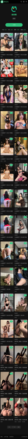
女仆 (19, 56)
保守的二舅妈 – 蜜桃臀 (6, 393)
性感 (2, 56)
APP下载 (6, 436)
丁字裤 (16, 108)
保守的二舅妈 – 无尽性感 (21, 341)
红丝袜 (23, 421)
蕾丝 (5, 369)
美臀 (2, 421)
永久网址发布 (24, 436)
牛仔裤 (2, 265)
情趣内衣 (20, 265)
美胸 (2, 82)
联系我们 (12, 436)
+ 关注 (14, 24)
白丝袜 (19, 421)
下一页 (13, 427)
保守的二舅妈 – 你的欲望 (21, 367)
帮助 (2, 436)
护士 (16, 82)
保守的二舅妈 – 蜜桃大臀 (7, 419)
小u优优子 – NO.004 (19, 289)
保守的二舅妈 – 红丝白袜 (21, 419)
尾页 (19, 427)
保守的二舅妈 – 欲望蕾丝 (7, 367)
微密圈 (2, 52)
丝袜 (16, 56)
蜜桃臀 (2, 395)
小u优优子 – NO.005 (5, 289)
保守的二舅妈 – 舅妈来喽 (21, 393)
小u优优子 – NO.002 (19, 315)
